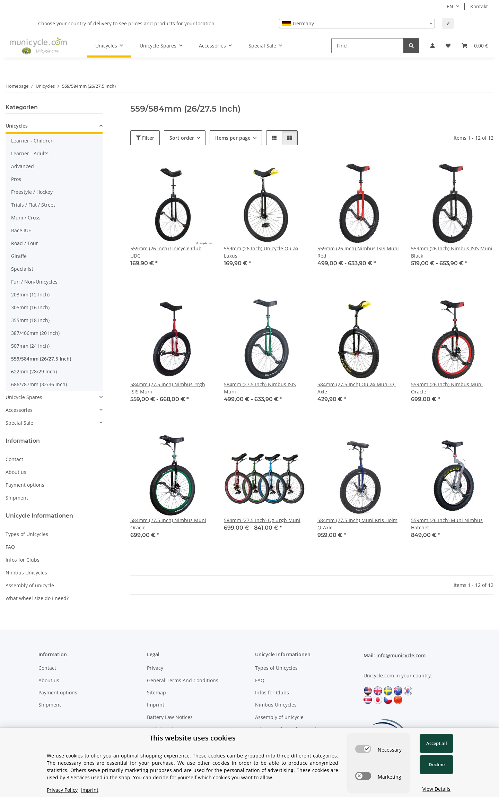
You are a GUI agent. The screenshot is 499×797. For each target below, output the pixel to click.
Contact (14, 459)
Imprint (155, 704)
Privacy (155, 668)
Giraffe (19, 256)
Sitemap (156, 692)
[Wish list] (448, 46)
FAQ (10, 547)
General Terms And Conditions (182, 680)
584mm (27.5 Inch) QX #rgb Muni (262, 520)
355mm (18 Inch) (30, 320)
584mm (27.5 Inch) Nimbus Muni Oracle (168, 524)
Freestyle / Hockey (32, 192)
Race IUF (21, 230)
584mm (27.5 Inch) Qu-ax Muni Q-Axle (356, 388)
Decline (437, 764)
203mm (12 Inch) (30, 294)
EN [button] (450, 6)
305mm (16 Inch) (30, 307)
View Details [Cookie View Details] (436, 789)
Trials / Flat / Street (33, 204)
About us (16, 472)
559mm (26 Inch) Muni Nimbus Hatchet (447, 524)
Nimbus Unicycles (26, 572)
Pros (16, 179)
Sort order (181, 138)
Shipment (17, 497)
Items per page (233, 138)
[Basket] (474, 46)
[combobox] (357, 23)
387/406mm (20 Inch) (35, 333)
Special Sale (19, 422)
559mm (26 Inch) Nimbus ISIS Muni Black (451, 252)
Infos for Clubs (23, 559)
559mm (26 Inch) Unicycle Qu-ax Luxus (261, 252)
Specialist (22, 269)
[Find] (367, 45)
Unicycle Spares (24, 397)
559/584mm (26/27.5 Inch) (41, 358)
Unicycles (17, 125)
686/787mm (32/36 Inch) (39, 384)
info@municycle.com (401, 655)
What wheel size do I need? (37, 598)
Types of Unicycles (27, 534)
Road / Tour (24, 243)
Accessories (19, 410)
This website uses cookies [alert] (192, 738)
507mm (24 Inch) (30, 346)
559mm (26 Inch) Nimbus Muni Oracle (447, 388)
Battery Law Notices (170, 717)
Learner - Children (32, 140)
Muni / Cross (26, 217)
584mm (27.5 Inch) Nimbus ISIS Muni (260, 388)
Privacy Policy (62, 790)
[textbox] (357, 23)
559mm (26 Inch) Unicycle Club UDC (166, 252)
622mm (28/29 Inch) (34, 371)
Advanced (22, 166)
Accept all (436, 743)
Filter (145, 138)
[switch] (363, 749)
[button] (432, 46)
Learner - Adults (30, 153)
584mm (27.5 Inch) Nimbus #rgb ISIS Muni (167, 388)
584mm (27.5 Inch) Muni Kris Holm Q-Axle (357, 524)
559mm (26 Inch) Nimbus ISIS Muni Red (358, 252)
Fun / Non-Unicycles (34, 281)
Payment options (25, 485)
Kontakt (479, 6)
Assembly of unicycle (30, 585)
